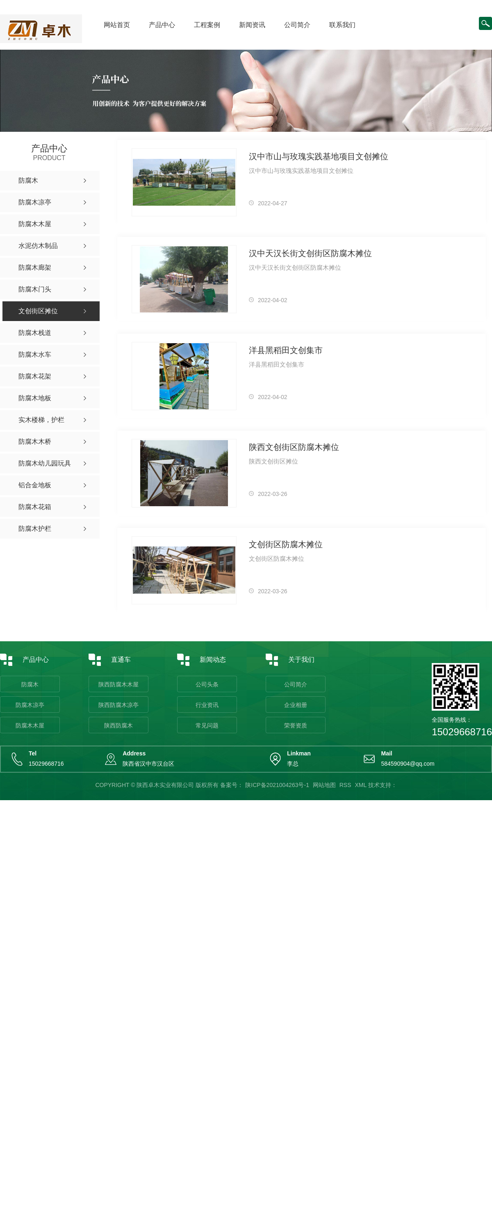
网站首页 (117, 24)
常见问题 (207, 725)
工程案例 (207, 24)
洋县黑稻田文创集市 (286, 350)
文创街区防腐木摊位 (286, 544)
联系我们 (342, 24)
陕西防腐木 (118, 725)
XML (360, 785)
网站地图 (324, 785)
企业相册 (295, 705)
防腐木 (30, 684)
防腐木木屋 (30, 725)
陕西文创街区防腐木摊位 (294, 447)
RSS (345, 785)
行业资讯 (207, 705)
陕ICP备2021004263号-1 (277, 785)
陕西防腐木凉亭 (118, 705)
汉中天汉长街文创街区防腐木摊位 (310, 253)
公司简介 (297, 24)
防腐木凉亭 (30, 705)
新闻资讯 (252, 24)
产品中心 (162, 24)
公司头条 (207, 684)
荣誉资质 (295, 725)
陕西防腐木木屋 (118, 684)
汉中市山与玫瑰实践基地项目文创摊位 (318, 156)
